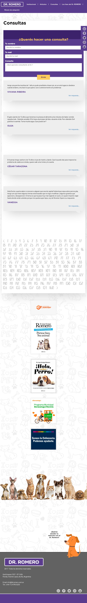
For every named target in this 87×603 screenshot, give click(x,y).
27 (54, 246)
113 (72, 271)
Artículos (43, 4)
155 (18, 288)
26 (48, 246)
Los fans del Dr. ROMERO (71, 4)
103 (5, 271)
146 (42, 284)
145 (36, 284)
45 (76, 250)
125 (68, 275)
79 (28, 263)
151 (74, 284)
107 (33, 271)
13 (60, 241)
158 (38, 288)
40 (50, 250)
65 (26, 258)
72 (67, 258)
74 (79, 258)
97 (48, 267)
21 (20, 246)
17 (80, 241)
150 (68, 284)
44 (71, 250)
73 (73, 258)
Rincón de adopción (11, 10)
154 (11, 288)
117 (17, 275)
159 (45, 288)
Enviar (43, 77)
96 (42, 267)
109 (48, 271)
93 (26, 267)
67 (38, 258)
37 (33, 250)
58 (66, 254)
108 (41, 271)
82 (45, 263)
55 (49, 254)
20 (15, 246)
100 (65, 267)
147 (49, 284)
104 (12, 271)
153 (5, 288)
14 (65, 241)
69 (49, 258)
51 (26, 254)
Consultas (54, 4)
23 (31, 246)
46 (82, 250)
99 (59, 267)
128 (5, 280)
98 (54, 267)
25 (42, 246)
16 (75, 241)
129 (11, 280)
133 (38, 280)
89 (4, 267)
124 (61, 275)
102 (79, 267)
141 (11, 284)
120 (35, 275)
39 (44, 250)
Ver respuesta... (74, 95)
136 (58, 280)
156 (25, 288)
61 (4, 258)
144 (29, 284)
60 (78, 254)
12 (55, 241)
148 (55, 284)
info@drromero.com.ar (15, 582)
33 (10, 250)
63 (15, 258)
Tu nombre (10, 44)
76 (10, 263)
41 (56, 250)
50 (21, 254)
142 (17, 284)
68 (44, 258)
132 (31, 280)
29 (66, 246)
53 (38, 254)
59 (72, 254)
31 (77, 246)
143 (23, 284)
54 (43, 254)
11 (50, 241)
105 (19, 271)
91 (15, 267)
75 (4, 263)
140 (5, 284)
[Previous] (4, 241)
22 (25, 246)
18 (4, 246)
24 (37, 246)
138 (71, 280)
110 (54, 271)
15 (70, 241)
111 (60, 271)
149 (61, 284)
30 (72, 246)
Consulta (9, 61)
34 (15, 250)
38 (39, 250)
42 (60, 250)
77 (17, 263)
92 (20, 267)
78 (23, 263)
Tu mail (8, 52)
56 (55, 254)
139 (78, 280)
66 (32, 258)
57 (61, 254)
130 (18, 280)
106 (26, 271)
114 (77, 271)
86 (68, 263)
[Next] (57, 288)
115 (4, 275)
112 (66, 271)
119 (28, 275)
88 (80, 263)
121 (42, 275)
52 (32, 254)
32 (4, 250)
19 (9, 246)
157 (31, 288)
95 (37, 267)
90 (10, 267)
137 (64, 280)
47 (4, 254)
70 (56, 258)
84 (57, 263)
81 (40, 263)
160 (51, 288)
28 (60, 246)
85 (62, 263)
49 (15, 254)
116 (10, 275)
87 (74, 263)
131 (25, 280)
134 (44, 280)
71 (61, 258)
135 (51, 280)
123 (55, 275)
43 (66, 250)
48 (10, 254)
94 (31, 267)
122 (48, 275)
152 (81, 284)
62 (9, 258)
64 (21, 258)
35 (21, 250)
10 (45, 241)
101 (73, 267)
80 (35, 263)
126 (74, 275)
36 (27, 250)
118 (23, 275)
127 (81, 275)
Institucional (31, 4)
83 (51, 263)
